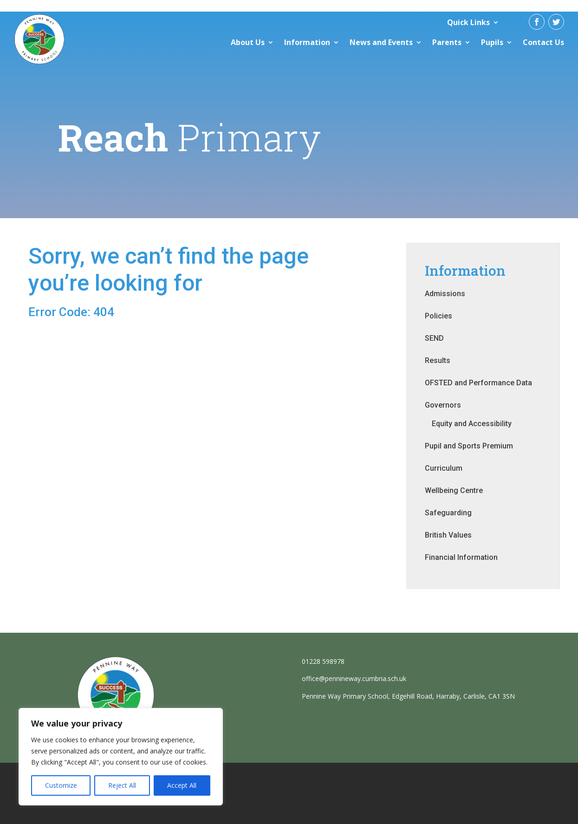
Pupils (492, 42)
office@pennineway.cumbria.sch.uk (354, 678)
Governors (443, 405)
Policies (438, 315)
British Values (448, 535)
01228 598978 (323, 661)
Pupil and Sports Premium (469, 445)
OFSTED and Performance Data (478, 382)
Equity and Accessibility (472, 423)
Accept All (181, 785)
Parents (446, 42)
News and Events (381, 42)
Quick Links (468, 22)
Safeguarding (448, 512)
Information (307, 42)
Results (437, 360)
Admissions (445, 293)
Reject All (122, 785)
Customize (61, 785)
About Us (248, 42)
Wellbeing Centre (454, 490)
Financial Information (461, 557)
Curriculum (443, 468)
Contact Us (543, 42)
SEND (434, 338)
